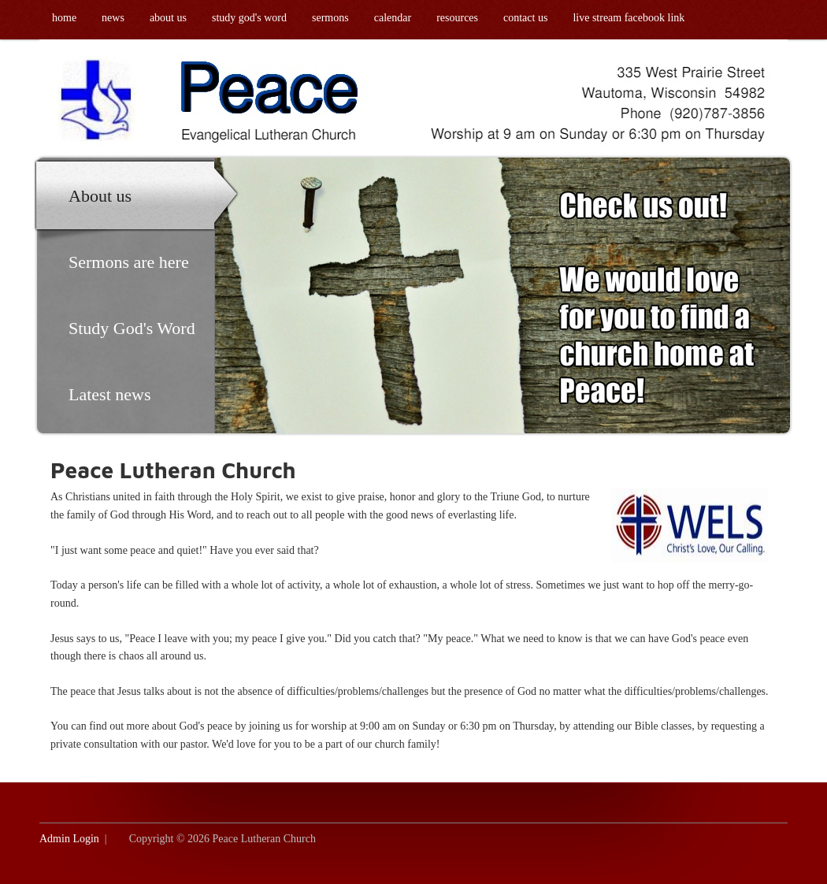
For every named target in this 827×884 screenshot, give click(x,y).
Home (64, 18)
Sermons (330, 18)
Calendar (392, 18)
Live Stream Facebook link (628, 18)
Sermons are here (129, 262)
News (113, 18)
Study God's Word (249, 18)
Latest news (109, 394)
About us (168, 18)
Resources (457, 18)
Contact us (525, 18)
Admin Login (69, 839)
